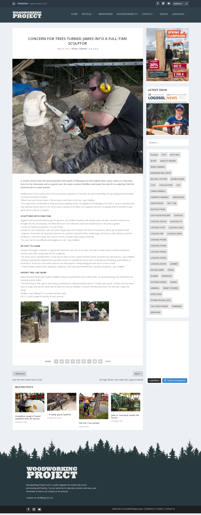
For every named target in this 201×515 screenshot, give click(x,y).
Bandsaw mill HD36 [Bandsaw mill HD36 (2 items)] (161, 174)
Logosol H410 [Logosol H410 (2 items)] (158, 229)
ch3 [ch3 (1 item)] (178, 187)
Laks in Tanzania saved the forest (125, 418)
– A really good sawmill (59, 416)
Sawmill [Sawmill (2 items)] (155, 290)
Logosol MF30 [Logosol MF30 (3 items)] (174, 235)
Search (164, 16)
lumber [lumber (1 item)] (174, 265)
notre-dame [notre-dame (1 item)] (157, 271)
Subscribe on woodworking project (127, 510)
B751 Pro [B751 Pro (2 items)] (174, 156)
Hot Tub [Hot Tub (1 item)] (171, 205)
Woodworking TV (127, 16)
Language (178, 16)
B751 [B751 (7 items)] (164, 156)
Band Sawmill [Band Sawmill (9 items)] (158, 168)
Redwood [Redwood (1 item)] (167, 277)
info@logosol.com (45, 499)
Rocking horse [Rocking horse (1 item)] (158, 283)
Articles (86, 16)
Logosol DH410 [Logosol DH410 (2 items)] (158, 223)
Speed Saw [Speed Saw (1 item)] (156, 296)
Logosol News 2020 (38, 3)
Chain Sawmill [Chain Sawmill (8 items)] (158, 193)
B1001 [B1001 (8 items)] (153, 162)
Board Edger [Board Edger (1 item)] (177, 180)
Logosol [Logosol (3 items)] (178, 217)
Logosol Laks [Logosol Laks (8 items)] (176, 229)
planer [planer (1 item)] (154, 277)
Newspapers (106, 16)
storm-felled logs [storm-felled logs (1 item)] (161, 302)
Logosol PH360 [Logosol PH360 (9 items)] (158, 247)
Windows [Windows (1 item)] (155, 314)
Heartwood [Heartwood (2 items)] (157, 205)
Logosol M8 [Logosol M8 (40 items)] (157, 235)
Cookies (160, 510)
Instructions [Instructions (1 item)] (158, 211)
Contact (147, 16)
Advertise (149, 510)
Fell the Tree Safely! (89, 425)
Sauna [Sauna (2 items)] (173, 283)
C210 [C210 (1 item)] (153, 187)
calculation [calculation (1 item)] (165, 187)
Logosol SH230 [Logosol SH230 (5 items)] (158, 259)
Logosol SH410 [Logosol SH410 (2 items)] (158, 265)
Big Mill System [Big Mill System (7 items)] (159, 180)
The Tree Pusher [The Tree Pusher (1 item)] (159, 308)
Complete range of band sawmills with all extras (28, 419)
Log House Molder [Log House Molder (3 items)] (160, 217)
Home (74, 16)
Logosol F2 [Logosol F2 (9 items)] (176, 223)
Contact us (170, 510)
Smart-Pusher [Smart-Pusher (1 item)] (170, 290)
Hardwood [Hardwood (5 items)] (178, 199)
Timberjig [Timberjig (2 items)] (177, 308)
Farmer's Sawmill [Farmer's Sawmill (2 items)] (160, 199)
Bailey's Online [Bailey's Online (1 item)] (168, 162)
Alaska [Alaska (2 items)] (154, 156)
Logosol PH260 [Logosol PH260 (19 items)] (158, 241)
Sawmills (83, 50)
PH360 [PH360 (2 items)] (171, 271)
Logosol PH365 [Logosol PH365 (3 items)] (158, 253)
